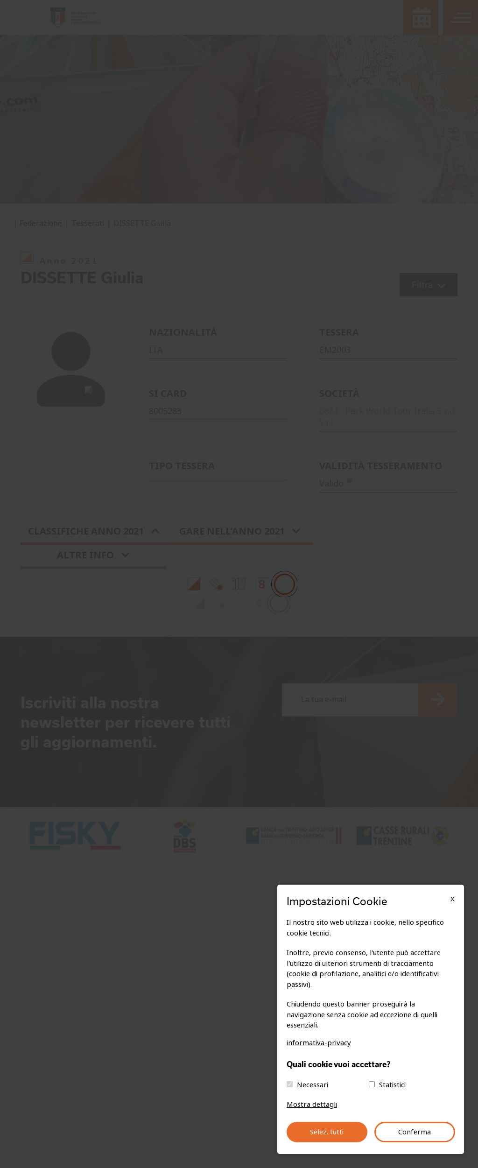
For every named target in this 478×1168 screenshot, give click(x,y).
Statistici (392, 1085)
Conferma (414, 1132)
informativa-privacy (319, 1043)
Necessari (312, 1085)
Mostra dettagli (312, 1104)
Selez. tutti (327, 1132)
